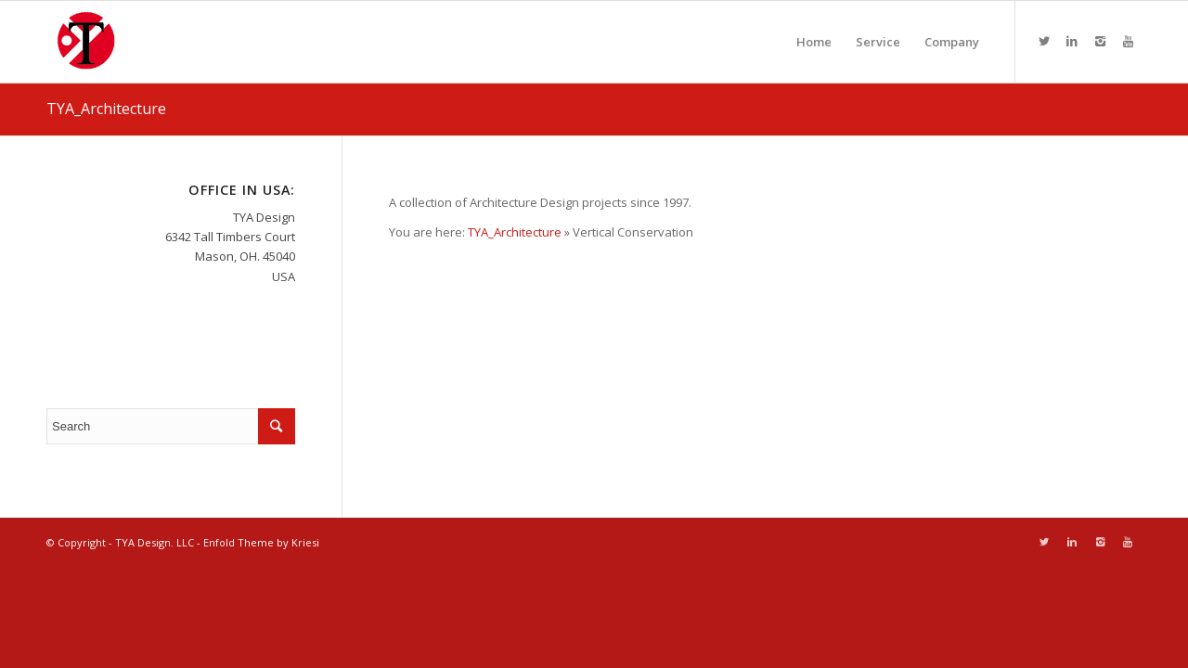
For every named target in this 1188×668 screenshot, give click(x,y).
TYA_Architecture (106, 108)
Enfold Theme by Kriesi (261, 542)
